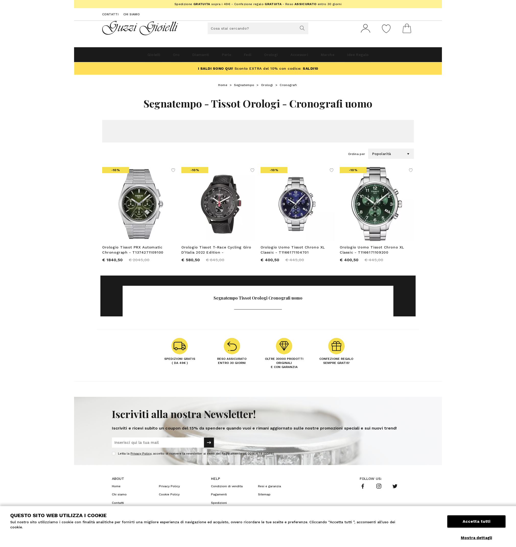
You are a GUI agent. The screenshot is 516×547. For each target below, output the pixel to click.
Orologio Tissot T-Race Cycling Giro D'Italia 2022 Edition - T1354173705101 (216, 252)
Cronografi (288, 87)
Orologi (275, 56)
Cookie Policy (169, 499)
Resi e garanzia (269, 490)
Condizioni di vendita (227, 490)
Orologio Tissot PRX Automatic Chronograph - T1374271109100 (132, 251)
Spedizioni (219, 507)
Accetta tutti (476, 526)
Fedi (245, 56)
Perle (218, 56)
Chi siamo (131, 14)
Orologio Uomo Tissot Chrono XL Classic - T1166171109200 (372, 251)
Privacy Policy (141, 458)
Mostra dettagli (476, 538)
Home (222, 87)
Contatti (110, 14)
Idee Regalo (384, 56)
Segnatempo (244, 87)
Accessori (311, 56)
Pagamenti (219, 499)
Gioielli (126, 56)
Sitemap (264, 499)
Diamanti (186, 56)
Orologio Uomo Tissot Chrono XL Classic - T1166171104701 (293, 251)
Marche (346, 56)
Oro (155, 56)
